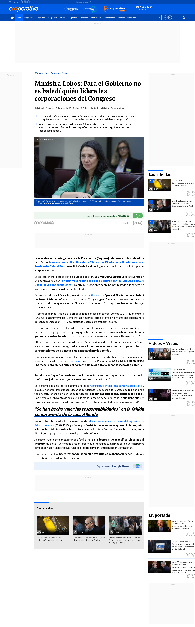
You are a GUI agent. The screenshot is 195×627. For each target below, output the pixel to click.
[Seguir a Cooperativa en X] (25, 2)
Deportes (41, 18)
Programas (110, 18)
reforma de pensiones (69, 361)
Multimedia (96, 18)
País (19, 18)
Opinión (73, 18)
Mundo (63, 18)
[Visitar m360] (166, 20)
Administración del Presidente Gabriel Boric (116, 385)
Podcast (84, 18)
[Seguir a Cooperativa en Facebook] (21, 2)
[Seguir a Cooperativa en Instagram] (28, 2)
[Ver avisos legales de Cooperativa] (161, 20)
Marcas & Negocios (127, 18)
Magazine (28, 18)
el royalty (90, 361)
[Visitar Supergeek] (170, 20)
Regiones (52, 18)
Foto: (39, 139)
